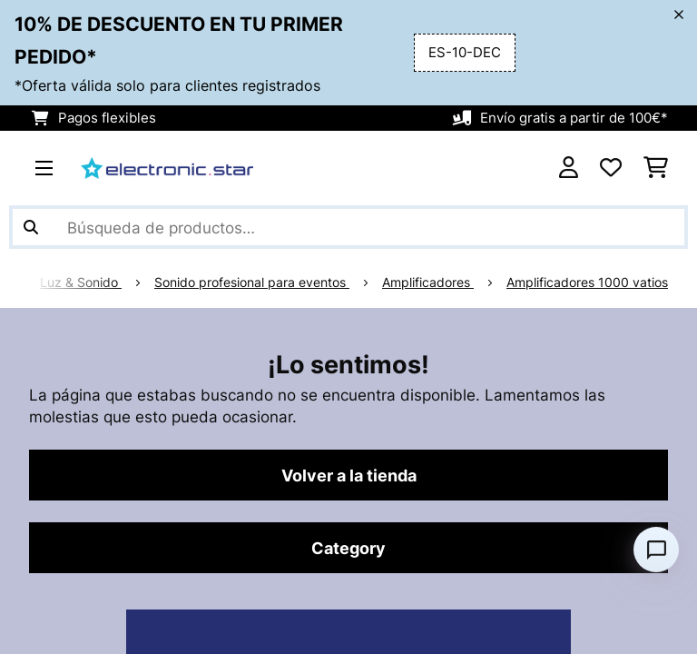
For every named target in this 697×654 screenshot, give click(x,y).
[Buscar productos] (348, 227)
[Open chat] (656, 549)
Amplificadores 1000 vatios (587, 282)
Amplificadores (428, 282)
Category (348, 548)
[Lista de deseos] (611, 168)
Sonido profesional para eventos (251, 282)
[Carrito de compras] (655, 168)
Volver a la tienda (349, 475)
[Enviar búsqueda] (31, 227)
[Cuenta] (568, 168)
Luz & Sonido (81, 282)
